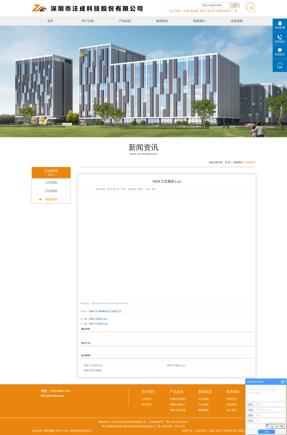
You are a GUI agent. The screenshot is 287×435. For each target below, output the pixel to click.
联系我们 (199, 21)
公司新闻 (51, 182)
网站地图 (49, 430)
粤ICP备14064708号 (177, 421)
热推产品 (187, 430)
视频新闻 (250, 162)
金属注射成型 (191, 10)
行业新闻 (51, 190)
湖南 (241, 430)
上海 (217, 430)
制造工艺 (116, 311)
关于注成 (88, 21)
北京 (235, 430)
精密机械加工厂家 (227, 10)
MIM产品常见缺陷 (93, 370)
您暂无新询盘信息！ (82, 430)
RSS (58, 430)
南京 (229, 430)
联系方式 (232, 399)
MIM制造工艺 (105, 311)
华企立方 (180, 426)
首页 (50, 21)
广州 (223, 430)
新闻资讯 (162, 21)
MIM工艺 (93, 311)
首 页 (227, 162)
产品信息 (125, 21)
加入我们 (232, 410)
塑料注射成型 (207, 10)
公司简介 (147, 399)
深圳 (211, 430)
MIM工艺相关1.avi (98, 319)
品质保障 (237, 21)
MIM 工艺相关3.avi (98, 323)
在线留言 (232, 404)
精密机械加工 (178, 404)
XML (65, 430)
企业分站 (37, 430)
